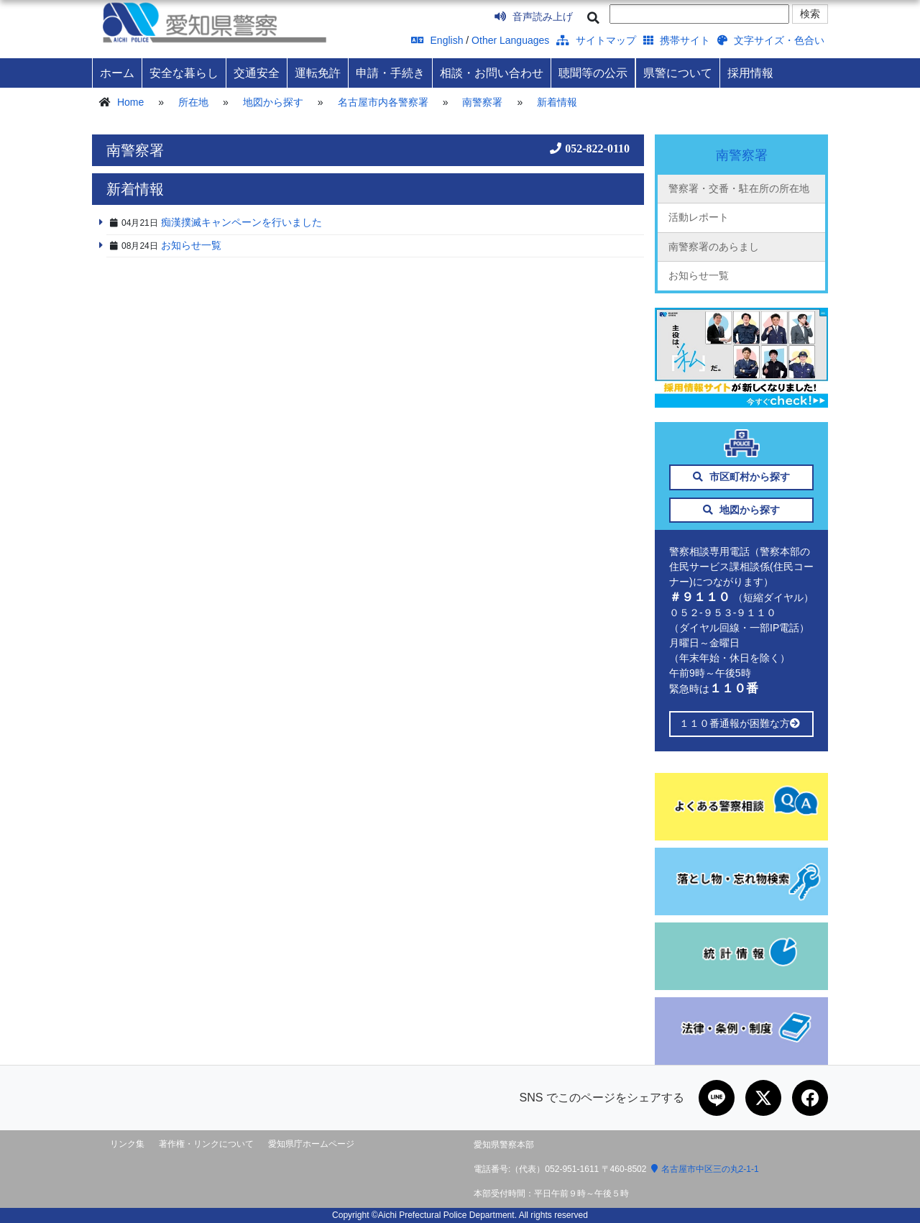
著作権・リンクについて (206, 1144)
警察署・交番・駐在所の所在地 (738, 188)
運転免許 (318, 72)
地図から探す (273, 102)
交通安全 (257, 72)
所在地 (193, 102)
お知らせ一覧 (698, 275)
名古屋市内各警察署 (383, 102)
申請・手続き (390, 72)
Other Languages (510, 40)
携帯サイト (676, 40)
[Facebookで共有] (810, 1098)
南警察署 (482, 102)
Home (130, 102)
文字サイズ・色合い (770, 40)
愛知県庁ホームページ (311, 1144)
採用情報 (750, 72)
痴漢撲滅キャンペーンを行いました (241, 222)
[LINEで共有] (717, 1098)
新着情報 (557, 102)
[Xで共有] (763, 1098)
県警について (677, 72)
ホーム (117, 72)
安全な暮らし (184, 72)
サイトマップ (596, 40)
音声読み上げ (533, 16)
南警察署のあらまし (713, 246)
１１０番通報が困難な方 (741, 723)
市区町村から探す (741, 476)
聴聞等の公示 (592, 72)
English (437, 40)
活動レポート (698, 217)
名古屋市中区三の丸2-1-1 (705, 1169)
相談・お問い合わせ (491, 72)
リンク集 (127, 1144)
